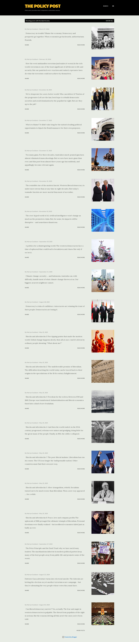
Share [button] (27, 45)
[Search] (105, 6)
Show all (109, 21)
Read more (81, 45)
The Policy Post (42, 6)
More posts (81, 630)
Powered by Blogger (69, 637)
